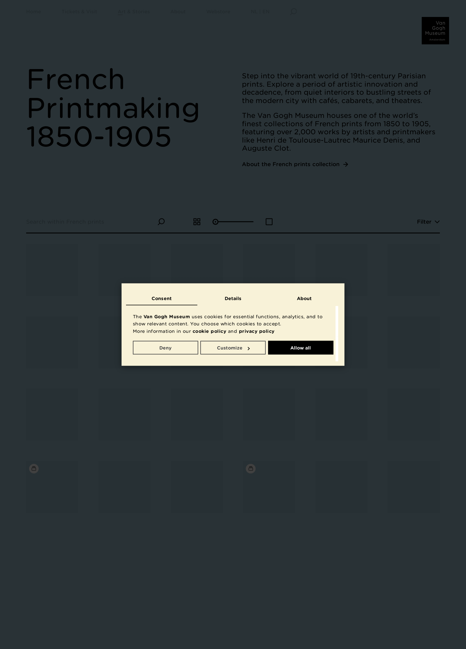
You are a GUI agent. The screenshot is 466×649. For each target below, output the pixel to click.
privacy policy (257, 330)
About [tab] (304, 298)
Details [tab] (233, 298)
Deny (165, 347)
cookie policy (209, 330)
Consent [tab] (162, 298)
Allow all (300, 347)
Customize (233, 347)
